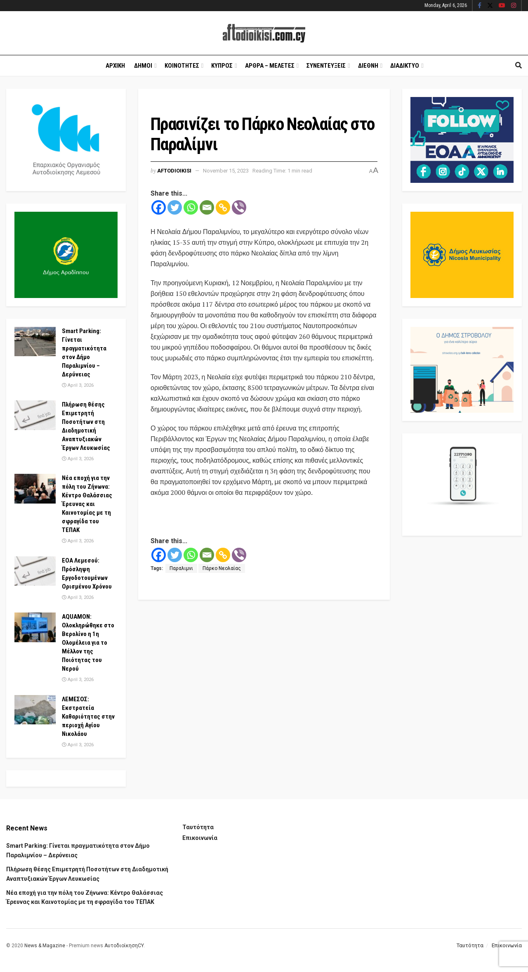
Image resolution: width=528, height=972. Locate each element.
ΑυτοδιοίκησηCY (124, 945)
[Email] (207, 207)
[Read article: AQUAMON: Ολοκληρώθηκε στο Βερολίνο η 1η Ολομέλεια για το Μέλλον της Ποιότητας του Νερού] (35, 627)
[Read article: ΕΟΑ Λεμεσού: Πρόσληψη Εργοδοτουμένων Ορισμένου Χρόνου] (35, 571)
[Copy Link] (223, 207)
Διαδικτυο (404, 65)
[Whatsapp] (191, 207)
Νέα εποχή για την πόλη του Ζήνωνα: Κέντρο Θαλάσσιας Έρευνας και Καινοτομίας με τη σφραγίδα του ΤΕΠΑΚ (87, 504)
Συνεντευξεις (326, 65)
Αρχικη (115, 65)
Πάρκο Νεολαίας (222, 568)
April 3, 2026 (78, 385)
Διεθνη (368, 65)
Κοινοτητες (182, 65)
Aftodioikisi (174, 171)
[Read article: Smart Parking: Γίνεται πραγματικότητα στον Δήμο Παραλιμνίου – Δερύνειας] (35, 342)
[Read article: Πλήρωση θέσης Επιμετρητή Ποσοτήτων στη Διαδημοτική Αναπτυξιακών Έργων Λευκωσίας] (35, 415)
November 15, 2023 (226, 171)
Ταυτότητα (198, 827)
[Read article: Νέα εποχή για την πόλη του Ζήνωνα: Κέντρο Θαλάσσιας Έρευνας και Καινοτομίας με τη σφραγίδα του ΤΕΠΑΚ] (35, 489)
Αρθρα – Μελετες (270, 65)
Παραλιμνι (181, 568)
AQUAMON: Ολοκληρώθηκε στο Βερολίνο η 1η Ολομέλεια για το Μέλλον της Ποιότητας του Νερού (88, 642)
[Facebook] (158, 207)
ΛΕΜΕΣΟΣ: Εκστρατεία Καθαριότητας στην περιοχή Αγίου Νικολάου (88, 716)
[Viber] (239, 207)
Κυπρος (222, 65)
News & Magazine (44, 945)
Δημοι (143, 65)
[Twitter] (174, 207)
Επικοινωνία (199, 838)
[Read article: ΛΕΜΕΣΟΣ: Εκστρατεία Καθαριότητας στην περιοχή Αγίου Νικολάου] (35, 710)
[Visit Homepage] (264, 33)
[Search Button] (518, 65)
